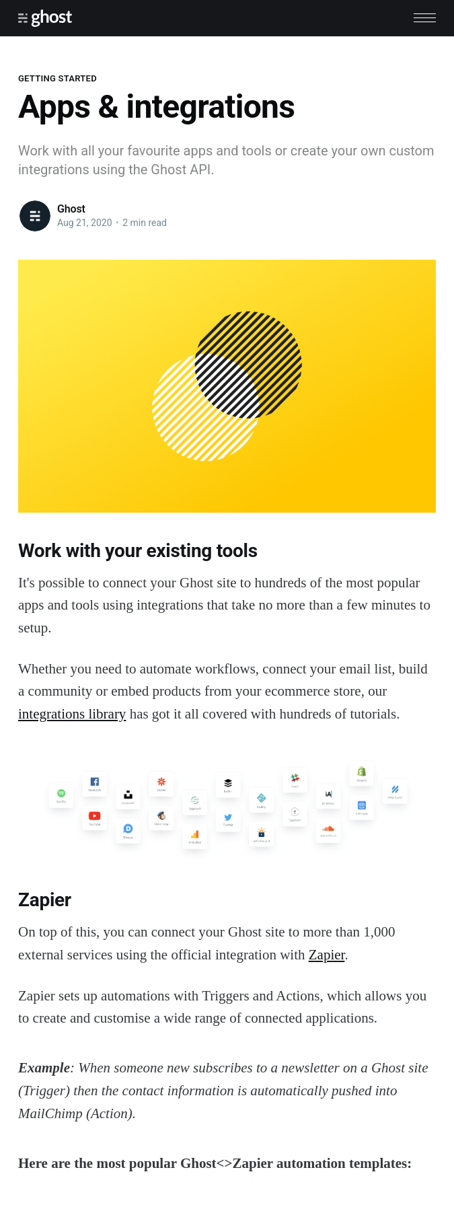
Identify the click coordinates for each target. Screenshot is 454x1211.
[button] (425, 18)
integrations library (72, 714)
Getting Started (57, 78)
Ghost (71, 209)
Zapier (327, 955)
